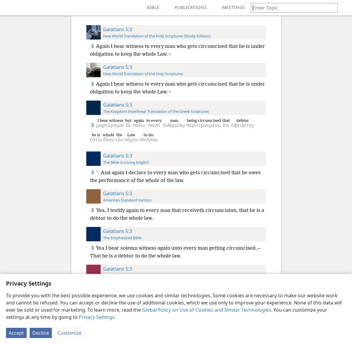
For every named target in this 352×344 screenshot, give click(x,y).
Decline (40, 333)
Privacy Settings (97, 317)
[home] (9, 7)
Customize (69, 333)
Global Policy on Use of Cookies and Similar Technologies (206, 310)
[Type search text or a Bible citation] (291, 7)
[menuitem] (9, 7)
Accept (16, 333)
